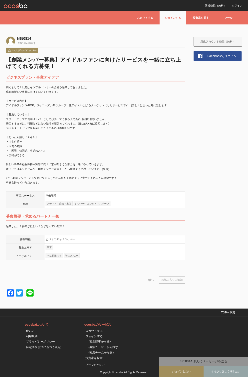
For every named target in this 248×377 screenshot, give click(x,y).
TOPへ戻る (228, 312)
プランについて (95, 365)
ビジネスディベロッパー (22, 50)
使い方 (30, 331)
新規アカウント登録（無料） (217, 41)
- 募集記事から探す (100, 341)
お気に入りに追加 (172, 279)
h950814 (24, 38)
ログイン (237, 5)
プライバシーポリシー (40, 341)
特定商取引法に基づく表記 (43, 347)
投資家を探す (201, 17)
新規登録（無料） (215, 5)
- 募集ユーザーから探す (103, 347)
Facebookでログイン (221, 56)
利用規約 (32, 336)
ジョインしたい (181, 371)
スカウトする (145, 17)
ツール (228, 17)
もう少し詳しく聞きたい (225, 371)
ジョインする (173, 17)
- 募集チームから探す (101, 352)
